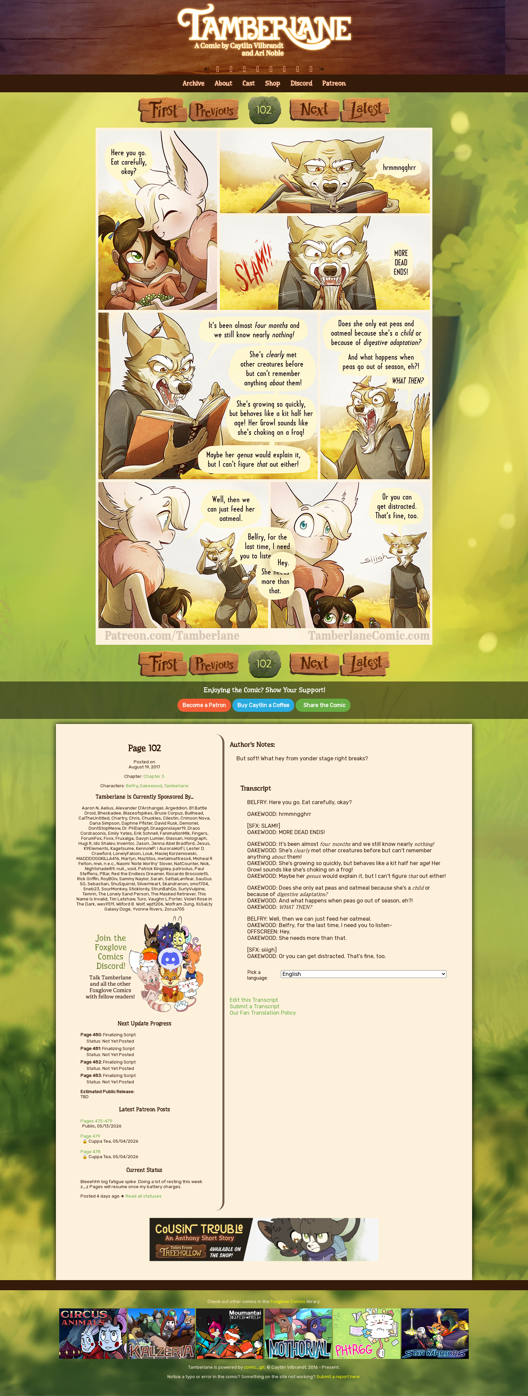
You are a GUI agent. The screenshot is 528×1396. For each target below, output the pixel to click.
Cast (248, 83)
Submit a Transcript (254, 1004)
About (223, 83)
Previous (213, 110)
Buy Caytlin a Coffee (263, 705)
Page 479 (90, 1134)
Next (314, 110)
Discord (301, 83)
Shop (272, 83)
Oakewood (151, 783)
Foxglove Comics (287, 1299)
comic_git (254, 1365)
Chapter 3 (153, 774)
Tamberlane (176, 783)
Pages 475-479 (96, 1118)
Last (365, 110)
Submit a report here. (339, 1374)
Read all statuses (144, 1194)
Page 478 (90, 1149)
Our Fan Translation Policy (263, 1011)
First (163, 110)
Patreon (334, 83)
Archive (193, 83)
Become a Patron (204, 705)
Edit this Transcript (254, 998)
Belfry (132, 783)
